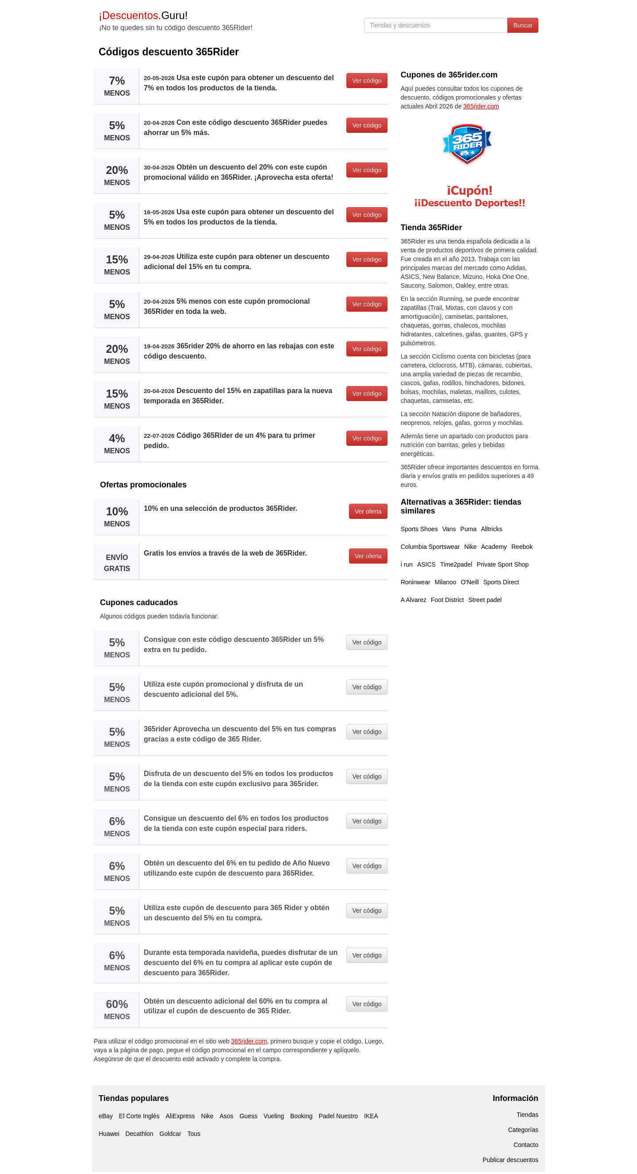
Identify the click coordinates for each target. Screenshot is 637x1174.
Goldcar (170, 1133)
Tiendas (527, 1114)
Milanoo (446, 582)
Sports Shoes (419, 529)
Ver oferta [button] (368, 511)
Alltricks (491, 529)
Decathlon (139, 1133)
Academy (494, 546)
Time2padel (456, 564)
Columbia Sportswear (430, 546)
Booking (301, 1116)
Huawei (109, 1133)
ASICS (426, 564)
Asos (226, 1116)
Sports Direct (501, 582)
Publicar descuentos (510, 1159)
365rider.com (249, 1041)
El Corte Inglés (139, 1116)
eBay (106, 1116)
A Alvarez (413, 599)
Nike (470, 546)
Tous (193, 1133)
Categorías (523, 1129)
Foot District (447, 599)
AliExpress (180, 1116)
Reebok (522, 546)
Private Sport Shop (503, 564)
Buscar (523, 25)
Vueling (274, 1116)
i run (407, 564)
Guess (248, 1116)
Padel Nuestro (338, 1116)
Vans (449, 529)
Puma (468, 529)
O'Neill (470, 582)
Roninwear (415, 582)
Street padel (485, 599)
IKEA (371, 1116)
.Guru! (143, 15)
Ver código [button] (366, 80)
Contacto (526, 1144)
